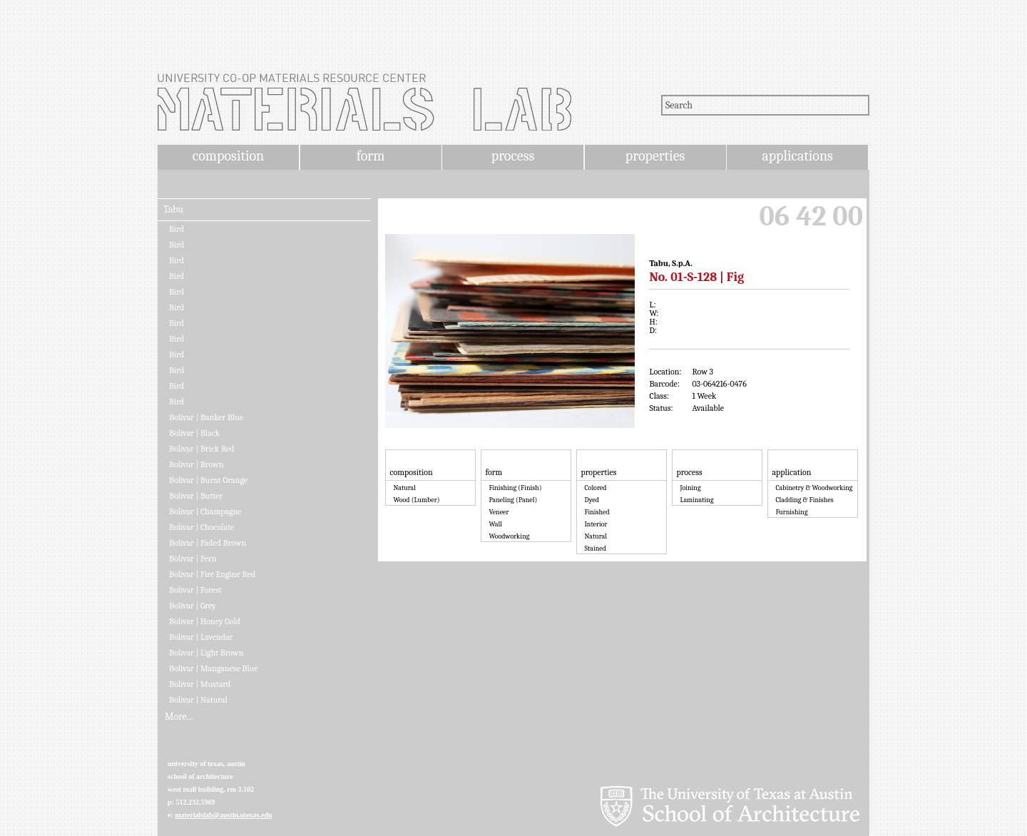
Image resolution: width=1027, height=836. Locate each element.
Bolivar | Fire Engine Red (212, 574)
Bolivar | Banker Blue (206, 417)
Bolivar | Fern (192, 559)
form (371, 156)
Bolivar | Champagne (205, 511)
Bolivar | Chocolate (201, 527)
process (513, 156)
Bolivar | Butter (196, 496)
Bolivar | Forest (195, 590)
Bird (176, 229)
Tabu (173, 210)
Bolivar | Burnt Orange (208, 480)
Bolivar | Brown (196, 464)
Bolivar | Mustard (199, 684)
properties (655, 156)
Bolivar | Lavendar (201, 637)
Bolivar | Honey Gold (204, 621)
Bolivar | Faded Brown (207, 543)
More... (179, 717)
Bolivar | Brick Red (202, 449)
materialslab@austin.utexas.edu (223, 815)
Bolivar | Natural (198, 700)
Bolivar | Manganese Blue (213, 668)
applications (797, 156)
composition (228, 156)
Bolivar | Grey (192, 606)
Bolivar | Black (194, 433)
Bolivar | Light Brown (206, 653)
